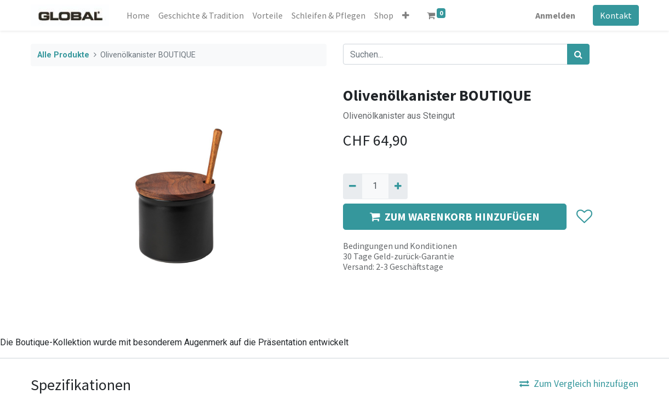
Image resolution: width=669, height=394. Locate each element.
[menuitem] (138, 15)
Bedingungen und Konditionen (400, 245)
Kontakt (616, 15)
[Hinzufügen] (398, 186)
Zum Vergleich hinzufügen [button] (578, 384)
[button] (406, 15)
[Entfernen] (352, 186)
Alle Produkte (63, 55)
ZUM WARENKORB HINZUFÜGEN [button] (455, 216)
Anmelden (555, 15)
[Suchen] (578, 54)
